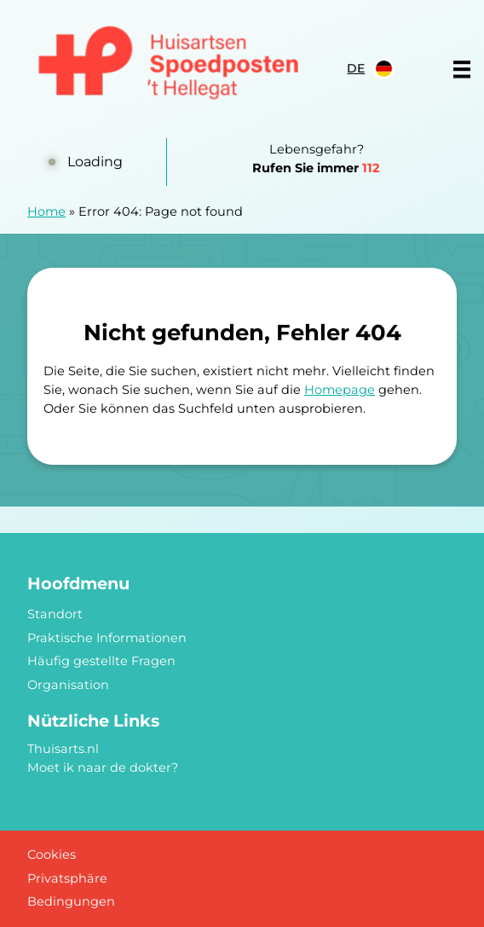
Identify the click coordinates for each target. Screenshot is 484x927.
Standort (55, 614)
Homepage (339, 389)
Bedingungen (71, 901)
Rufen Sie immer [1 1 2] (316, 168)
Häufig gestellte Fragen (101, 661)
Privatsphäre (67, 878)
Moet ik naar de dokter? (102, 767)
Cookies (51, 854)
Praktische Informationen (107, 638)
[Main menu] (461, 69)
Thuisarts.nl (63, 748)
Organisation (68, 684)
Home (46, 211)
